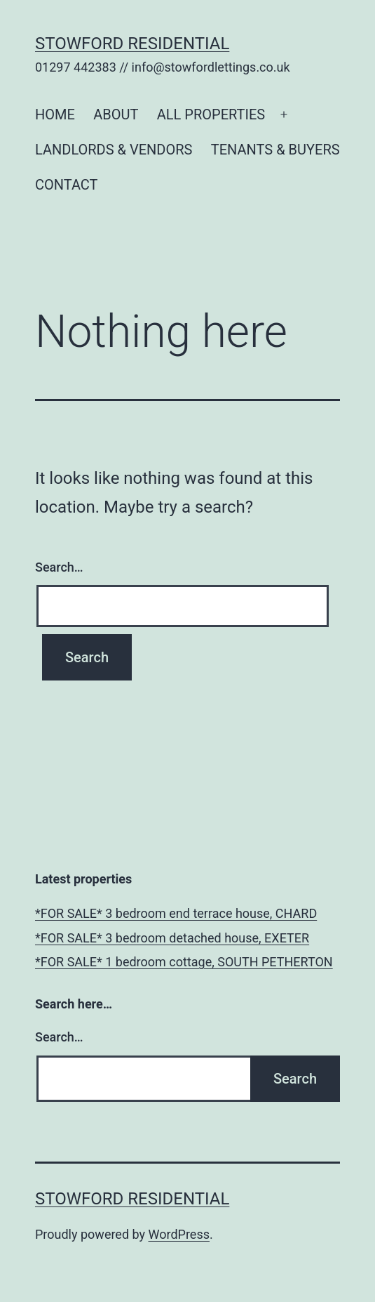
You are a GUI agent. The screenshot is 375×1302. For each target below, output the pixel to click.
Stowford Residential (132, 43)
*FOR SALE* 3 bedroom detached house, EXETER (172, 938)
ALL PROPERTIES (211, 114)
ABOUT (115, 114)
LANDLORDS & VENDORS (113, 149)
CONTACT (66, 184)
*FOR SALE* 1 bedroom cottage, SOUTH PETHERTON (184, 961)
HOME (55, 114)
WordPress (179, 1234)
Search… (59, 567)
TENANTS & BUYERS (275, 149)
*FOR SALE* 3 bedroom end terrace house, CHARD (176, 913)
